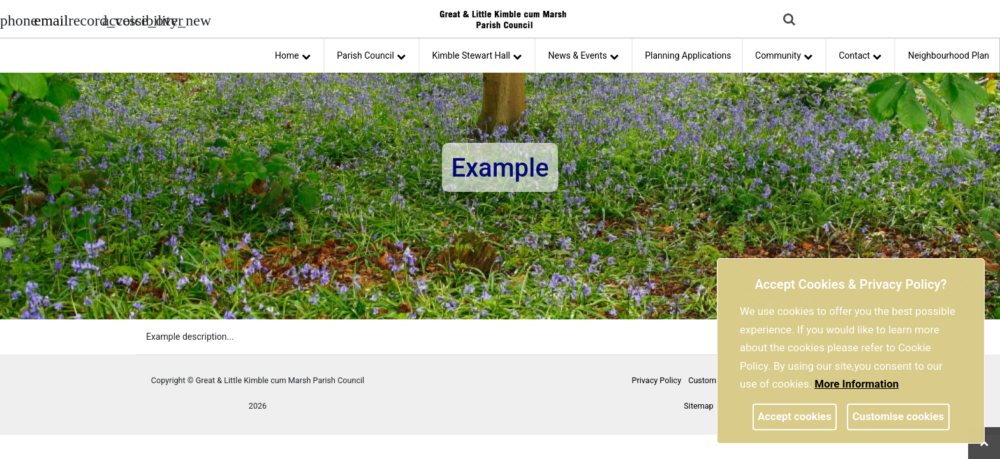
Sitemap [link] (698, 406)
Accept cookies (795, 416)
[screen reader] (84, 19)
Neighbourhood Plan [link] (948, 55)
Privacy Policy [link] (657, 380)
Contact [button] (860, 54)
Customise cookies (899, 416)
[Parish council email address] (50, 19)
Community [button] (783, 54)
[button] (790, 20)
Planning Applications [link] (688, 55)
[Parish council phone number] (16, 19)
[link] (51, 22)
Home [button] (293, 54)
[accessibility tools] (118, 19)
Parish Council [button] (371, 54)
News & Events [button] (583, 54)
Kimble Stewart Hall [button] (477, 54)
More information (856, 383)
